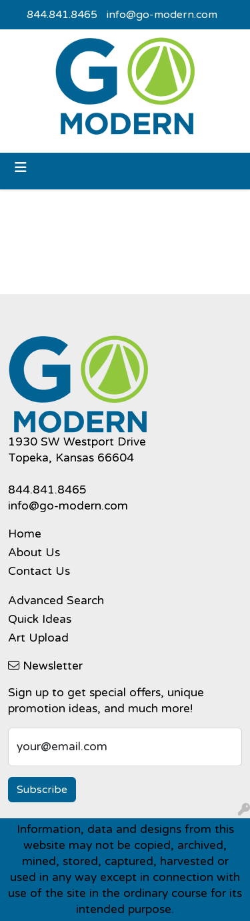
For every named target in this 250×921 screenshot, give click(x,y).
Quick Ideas (39, 619)
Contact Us (39, 571)
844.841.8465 (62, 14)
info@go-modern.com (162, 14)
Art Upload (38, 638)
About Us (34, 553)
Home (24, 534)
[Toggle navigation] (21, 167)
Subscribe (42, 789)
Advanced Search (56, 601)
